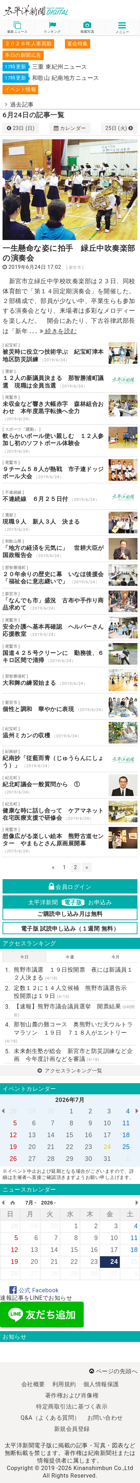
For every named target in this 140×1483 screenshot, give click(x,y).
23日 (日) (21, 128)
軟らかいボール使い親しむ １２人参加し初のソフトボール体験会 (70, 441)
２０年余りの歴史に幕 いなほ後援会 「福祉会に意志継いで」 (70, 575)
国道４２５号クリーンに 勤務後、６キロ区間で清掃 (70, 654)
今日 (24, 957)
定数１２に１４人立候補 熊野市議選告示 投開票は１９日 (73, 992)
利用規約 (64, 1384)
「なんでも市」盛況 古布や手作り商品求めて (70, 601)
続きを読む (58, 331)
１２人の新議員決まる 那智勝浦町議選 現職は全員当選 (70, 379)
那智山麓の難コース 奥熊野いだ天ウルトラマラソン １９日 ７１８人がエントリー (69, 1032)
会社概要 (33, 1384)
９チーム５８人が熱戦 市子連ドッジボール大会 (70, 470)
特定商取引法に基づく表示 (72, 1406)
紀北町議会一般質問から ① (70, 785)
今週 (70, 957)
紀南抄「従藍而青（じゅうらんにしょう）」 (70, 759)
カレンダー (70, 128)
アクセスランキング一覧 (70, 1070)
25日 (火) (119, 128)
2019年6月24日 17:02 (35, 267)
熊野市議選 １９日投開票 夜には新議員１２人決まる (73, 973)
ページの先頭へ (113, 1371)
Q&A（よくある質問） (50, 1417)
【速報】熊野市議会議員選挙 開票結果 (74, 1010)
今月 (115, 957)
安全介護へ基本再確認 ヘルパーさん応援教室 (70, 628)
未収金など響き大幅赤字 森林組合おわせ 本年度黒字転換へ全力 (70, 409)
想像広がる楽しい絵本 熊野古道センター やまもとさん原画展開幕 (70, 841)
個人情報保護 (101, 1384)
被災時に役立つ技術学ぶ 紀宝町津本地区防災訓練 (70, 353)
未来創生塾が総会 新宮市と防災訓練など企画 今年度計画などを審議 (73, 1055)
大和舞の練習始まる (70, 680)
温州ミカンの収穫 (70, 733)
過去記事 (22, 104)
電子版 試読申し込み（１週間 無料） (70, 928)
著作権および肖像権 (72, 1395)
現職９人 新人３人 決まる (70, 522)
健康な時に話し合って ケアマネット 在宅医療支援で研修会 (70, 811)
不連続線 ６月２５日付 (70, 496)
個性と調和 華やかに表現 (70, 706)
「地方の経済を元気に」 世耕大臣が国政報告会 (70, 549)
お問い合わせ (105, 1417)
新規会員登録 (72, 1428)
